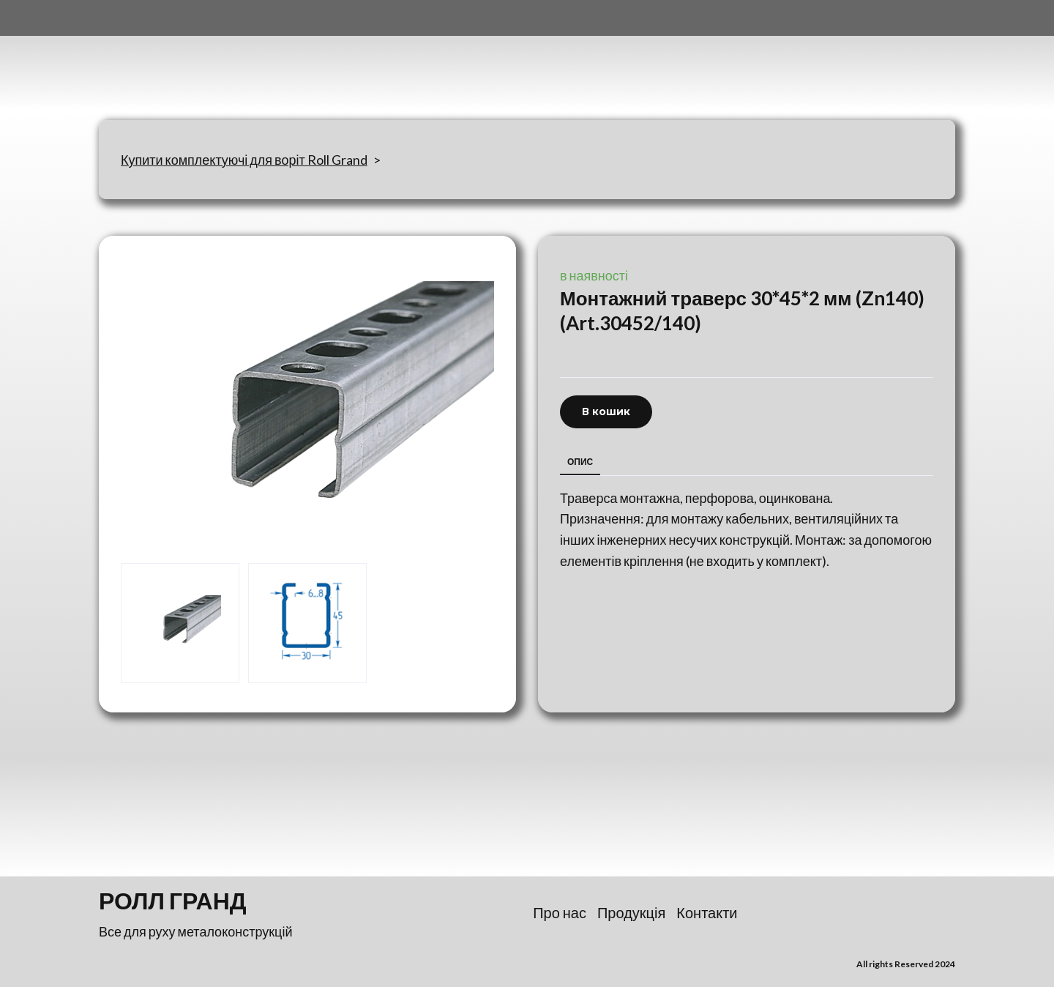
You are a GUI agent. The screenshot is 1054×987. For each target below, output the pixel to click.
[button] (606, 411)
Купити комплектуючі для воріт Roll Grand (244, 160)
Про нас (559, 912)
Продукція (631, 912)
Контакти (706, 912)
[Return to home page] (171, 60)
